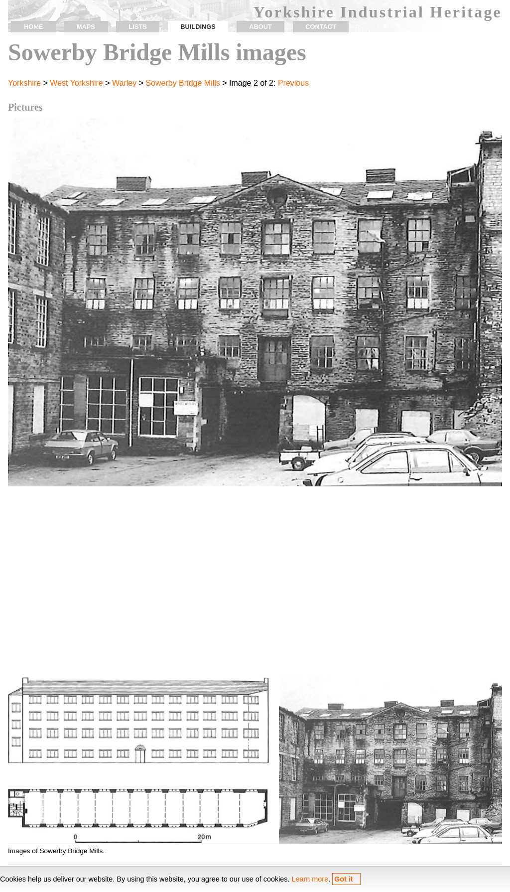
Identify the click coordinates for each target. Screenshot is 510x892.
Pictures (25, 107)
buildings (197, 26)
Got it (343, 879)
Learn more (310, 879)
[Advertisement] (255, 587)
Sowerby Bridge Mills (182, 83)
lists (137, 26)
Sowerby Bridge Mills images (157, 52)
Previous (293, 83)
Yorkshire (24, 83)
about (260, 26)
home (33, 26)
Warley (124, 83)
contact (320, 26)
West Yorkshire (76, 83)
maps (86, 26)
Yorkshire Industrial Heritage (378, 12)
